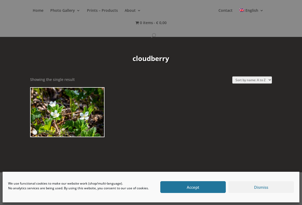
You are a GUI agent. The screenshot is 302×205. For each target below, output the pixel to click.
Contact (225, 11)
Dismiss (261, 187)
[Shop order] (252, 80)
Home (38, 11)
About (130, 11)
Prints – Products (102, 11)
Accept (193, 187)
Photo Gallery (62, 11)
